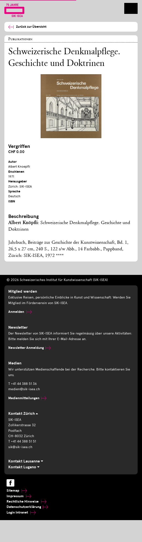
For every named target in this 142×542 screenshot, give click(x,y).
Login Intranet (21, 512)
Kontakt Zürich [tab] (23, 413)
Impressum (19, 496)
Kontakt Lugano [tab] (23, 467)
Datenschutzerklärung (27, 507)
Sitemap (17, 490)
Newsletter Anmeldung (29, 348)
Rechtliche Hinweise (26, 501)
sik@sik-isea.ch (20, 447)
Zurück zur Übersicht (27, 27)
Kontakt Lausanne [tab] (25, 461)
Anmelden (20, 312)
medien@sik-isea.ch (24, 389)
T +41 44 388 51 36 (22, 384)
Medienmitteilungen (27, 398)
